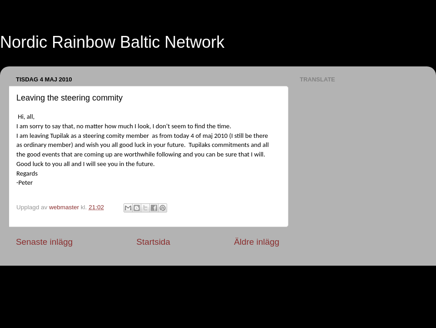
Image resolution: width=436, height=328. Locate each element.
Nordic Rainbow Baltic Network (112, 42)
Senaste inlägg (44, 242)
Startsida (153, 242)
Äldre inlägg (256, 242)
